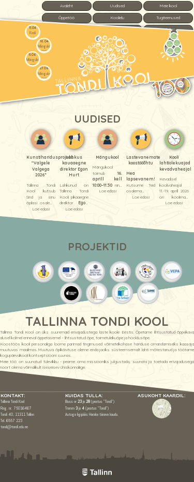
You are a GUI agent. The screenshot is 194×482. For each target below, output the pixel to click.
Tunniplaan (177, 43)
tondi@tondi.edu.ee (14, 426)
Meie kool (168, 5)
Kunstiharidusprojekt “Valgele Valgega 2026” (49, 166)
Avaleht (66, 5)
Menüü (174, 36)
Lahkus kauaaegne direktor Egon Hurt (74, 166)
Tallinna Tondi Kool (97, 321)
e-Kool (177, 50)
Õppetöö (66, 17)
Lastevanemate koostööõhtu (143, 160)
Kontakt (169, 43)
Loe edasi (41, 209)
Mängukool (107, 157)
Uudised (117, 5)
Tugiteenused (168, 17)
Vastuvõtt (170, 51)
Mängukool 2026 (45, 48)
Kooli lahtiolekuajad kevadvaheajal (175, 163)
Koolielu (117, 17)
